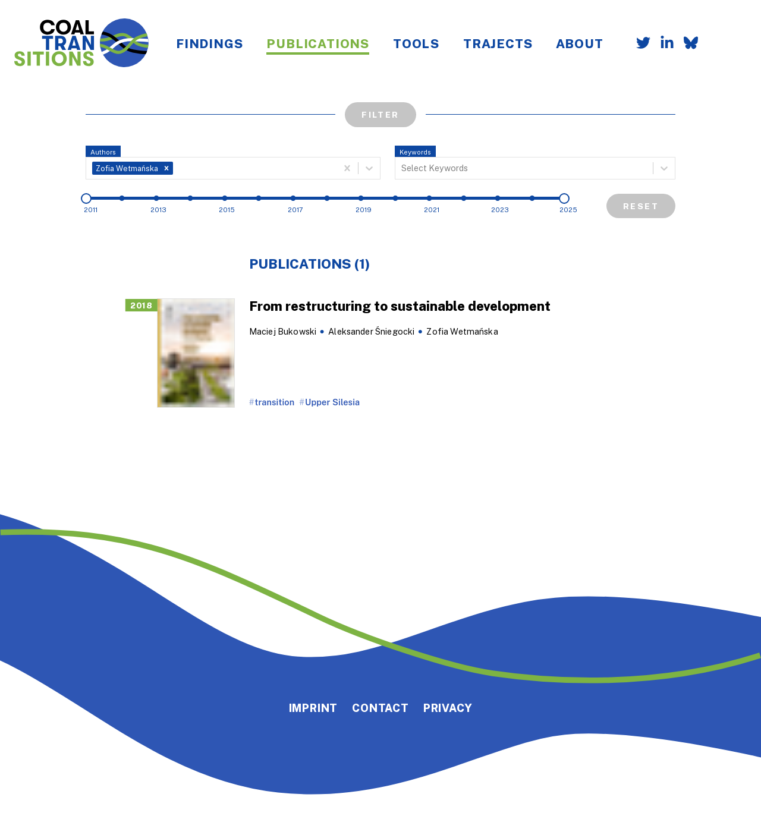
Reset (641, 206)
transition (275, 402)
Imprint (313, 707)
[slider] (86, 198)
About (579, 43)
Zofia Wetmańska (462, 331)
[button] (166, 168)
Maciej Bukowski (282, 331)
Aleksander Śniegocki (371, 331)
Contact (380, 707)
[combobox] (176, 168)
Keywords (415, 152)
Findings (209, 43)
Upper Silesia (332, 402)
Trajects (497, 43)
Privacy (448, 707)
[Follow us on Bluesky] (686, 44)
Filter (380, 114)
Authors (103, 152)
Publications (317, 43)
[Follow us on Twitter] (638, 44)
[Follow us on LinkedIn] (662, 44)
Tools (416, 43)
